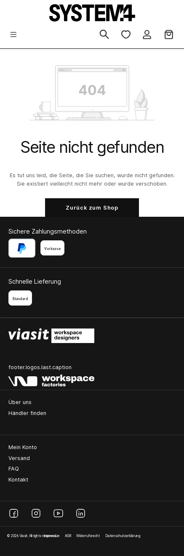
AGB (68, 536)
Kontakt (18, 479)
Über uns (20, 402)
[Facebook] (13, 513)
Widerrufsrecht (88, 536)
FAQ (13, 469)
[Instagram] (36, 513)
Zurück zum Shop (92, 208)
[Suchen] (104, 35)
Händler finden (27, 413)
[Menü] (13, 35)
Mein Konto (22, 447)
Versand (19, 458)
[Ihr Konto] (147, 35)
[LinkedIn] (80, 513)
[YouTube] (58, 513)
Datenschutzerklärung (122, 536)
